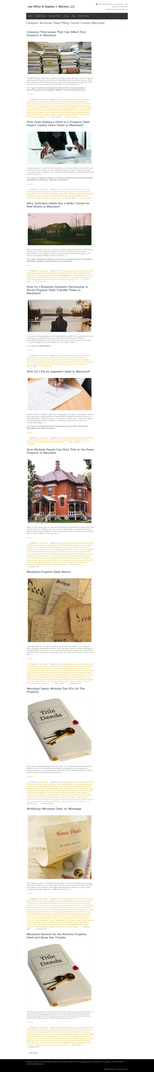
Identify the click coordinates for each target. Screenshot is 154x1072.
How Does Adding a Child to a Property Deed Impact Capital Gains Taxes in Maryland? (58, 123)
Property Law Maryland (36, 560)
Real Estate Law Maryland (63, 562)
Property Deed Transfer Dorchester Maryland (58, 364)
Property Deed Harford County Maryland (73, 112)
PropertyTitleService (53, 261)
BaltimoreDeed (63, 88)
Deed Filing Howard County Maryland (49, 442)
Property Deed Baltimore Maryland (62, 196)
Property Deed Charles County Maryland (75, 795)
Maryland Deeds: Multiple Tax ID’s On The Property (56, 690)
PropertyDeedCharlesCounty (74, 90)
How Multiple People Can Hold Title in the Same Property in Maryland (60, 451)
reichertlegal (43, 99)
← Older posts (32, 1053)
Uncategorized (40, 117)
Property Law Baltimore (81, 558)
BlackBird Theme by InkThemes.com (116, 1069)
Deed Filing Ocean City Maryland (48, 556)
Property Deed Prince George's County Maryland (45, 114)
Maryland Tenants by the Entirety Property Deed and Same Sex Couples (57, 935)
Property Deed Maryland (56, 279)
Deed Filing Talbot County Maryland (76, 556)
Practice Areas (41, 16)
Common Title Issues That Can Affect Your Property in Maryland (56, 33)
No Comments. (72, 117)
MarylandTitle (72, 426)
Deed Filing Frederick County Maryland (59, 106)
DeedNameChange (85, 178)
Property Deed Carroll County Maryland (42, 112)
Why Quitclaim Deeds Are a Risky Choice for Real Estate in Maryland (58, 204)
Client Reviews (83, 16)
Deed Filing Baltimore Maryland (70, 438)
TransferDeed (62, 180)
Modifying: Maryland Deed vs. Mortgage (54, 809)
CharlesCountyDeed (77, 88)
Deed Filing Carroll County (45, 104)
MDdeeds (59, 90)
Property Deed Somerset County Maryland (51, 799)
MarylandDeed (49, 90)
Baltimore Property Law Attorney (52, 178)
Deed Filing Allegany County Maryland (73, 271)
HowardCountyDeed (34, 90)
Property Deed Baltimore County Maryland (73, 110)
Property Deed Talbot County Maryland (62, 925)
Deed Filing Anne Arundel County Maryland (52, 102)
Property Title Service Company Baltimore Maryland (66, 560)
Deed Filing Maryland (49, 108)
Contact (66, 16)
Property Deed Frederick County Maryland (43, 797)
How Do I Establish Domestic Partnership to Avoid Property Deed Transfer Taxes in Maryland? (57, 290)
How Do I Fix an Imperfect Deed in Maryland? (58, 371)
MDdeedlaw (43, 180)
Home (30, 16)
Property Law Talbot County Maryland (63, 927)
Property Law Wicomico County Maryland (70, 801)
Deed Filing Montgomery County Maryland (75, 108)
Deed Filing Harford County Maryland (41, 551)
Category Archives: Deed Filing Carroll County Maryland (65, 23)
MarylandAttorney (73, 259)
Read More (30, 94)
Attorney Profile (54, 16)
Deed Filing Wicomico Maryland (39, 558)
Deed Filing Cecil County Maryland (48, 549)
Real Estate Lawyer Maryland (54, 564)
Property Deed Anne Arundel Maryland (41, 110)
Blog (73, 16)
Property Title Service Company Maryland (74, 681)
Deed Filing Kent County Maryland (78, 790)
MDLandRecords (33, 428)
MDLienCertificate (48, 428)
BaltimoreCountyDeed (48, 88)
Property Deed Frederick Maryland (62, 920)
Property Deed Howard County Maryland (56, 922)
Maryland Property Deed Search (49, 572)
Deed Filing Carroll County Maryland (71, 104)
